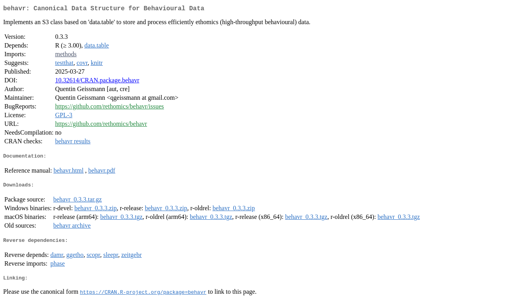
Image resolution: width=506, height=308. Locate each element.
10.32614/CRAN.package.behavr (97, 81)
